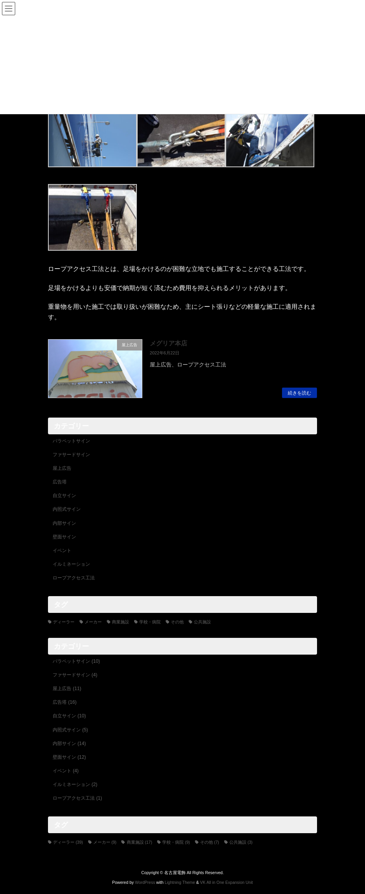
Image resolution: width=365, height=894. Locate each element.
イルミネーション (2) (75, 784)
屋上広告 (62, 468)
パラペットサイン (71, 441)
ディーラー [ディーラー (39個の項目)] (63, 622)
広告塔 (60, 482)
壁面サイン (64, 537)
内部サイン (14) (69, 743)
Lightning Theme (180, 882)
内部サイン (64, 523)
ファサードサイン (71, 454)
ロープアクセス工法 (74, 578)
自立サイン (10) (69, 716)
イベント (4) (65, 771)
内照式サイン (67, 509)
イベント (62, 550)
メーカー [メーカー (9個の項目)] (93, 622)
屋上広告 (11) (67, 688)
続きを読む (299, 393)
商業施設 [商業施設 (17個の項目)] (120, 622)
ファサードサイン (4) (75, 675)
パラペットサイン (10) (76, 661)
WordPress (145, 882)
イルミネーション (71, 564)
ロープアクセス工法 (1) (77, 798)
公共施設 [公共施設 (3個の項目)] (202, 622)
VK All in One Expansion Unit (226, 882)
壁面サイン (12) (69, 757)
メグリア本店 (168, 343)
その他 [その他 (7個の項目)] (177, 622)
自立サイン (64, 496)
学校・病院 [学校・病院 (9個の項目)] (150, 622)
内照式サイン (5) (70, 730)
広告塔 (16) (64, 702)
